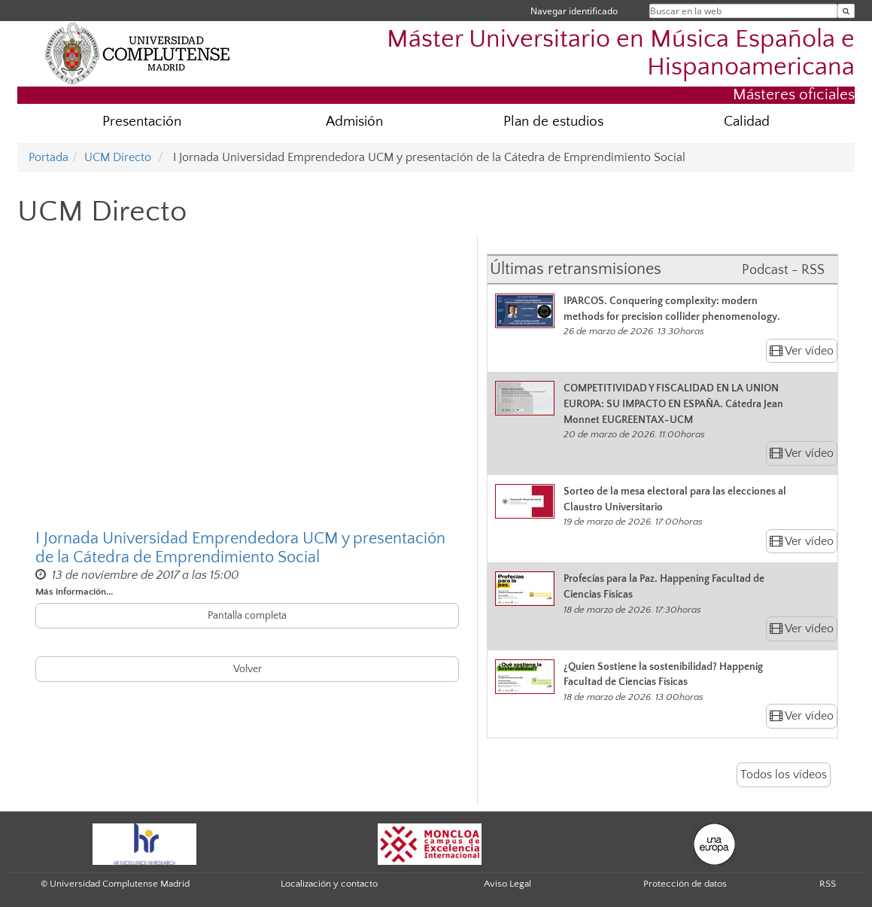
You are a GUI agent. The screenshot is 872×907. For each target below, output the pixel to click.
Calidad (747, 121)
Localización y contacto (329, 883)
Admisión (354, 121)
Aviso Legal (507, 883)
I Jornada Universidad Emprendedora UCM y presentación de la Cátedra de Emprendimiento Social (240, 548)
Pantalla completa (247, 616)
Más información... (74, 591)
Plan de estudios (553, 121)
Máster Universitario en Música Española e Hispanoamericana (621, 53)
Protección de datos (685, 883)
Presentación (141, 121)
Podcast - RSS (783, 270)
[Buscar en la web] (846, 11)
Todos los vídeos (783, 774)
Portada (48, 157)
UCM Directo (117, 157)
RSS (827, 883)
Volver (247, 669)
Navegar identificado (574, 11)
